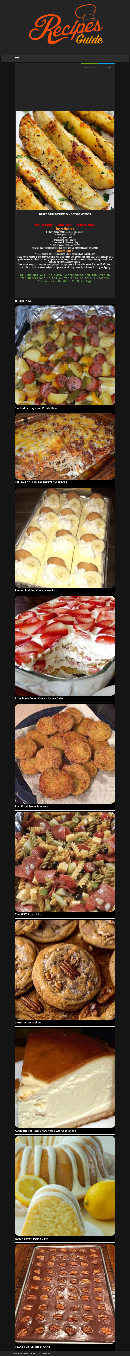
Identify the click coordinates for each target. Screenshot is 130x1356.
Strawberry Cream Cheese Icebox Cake (39, 698)
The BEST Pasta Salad (28, 914)
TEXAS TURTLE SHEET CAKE (32, 1346)
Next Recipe (106, 67)
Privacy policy (36, 1353)
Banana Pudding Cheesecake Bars (36, 590)
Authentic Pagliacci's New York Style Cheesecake (45, 1130)
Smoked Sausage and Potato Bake (36, 408)
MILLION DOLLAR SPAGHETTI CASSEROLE (41, 482)
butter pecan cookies (28, 1022)
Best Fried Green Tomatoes (32, 806)
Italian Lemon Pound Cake (31, 1238)
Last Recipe (89, 67)
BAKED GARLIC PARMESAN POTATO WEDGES (65, 214)
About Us (46, 1353)
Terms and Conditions (21, 1353)
